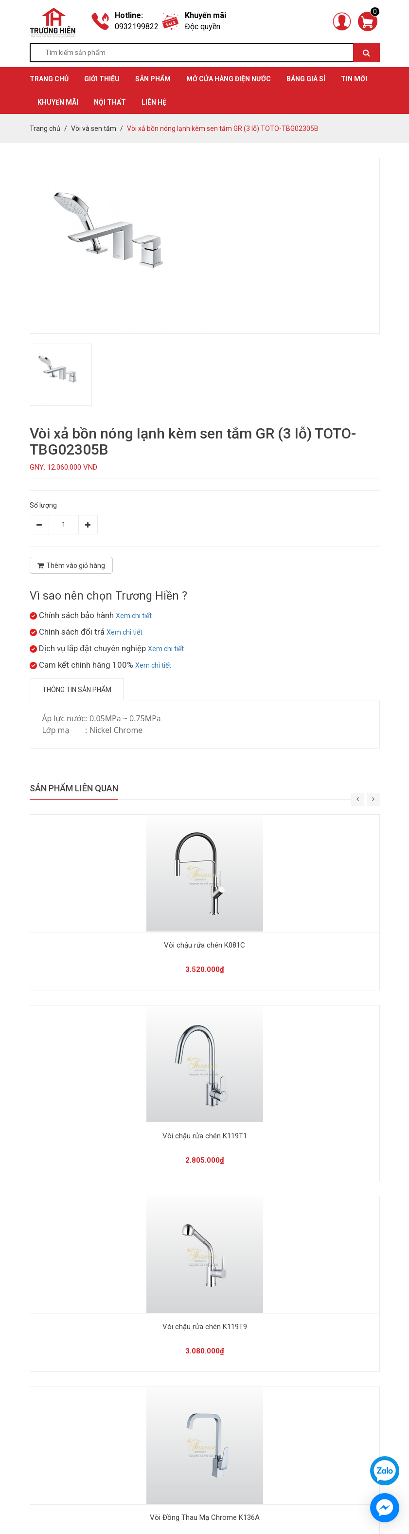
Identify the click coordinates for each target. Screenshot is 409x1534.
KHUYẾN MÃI (57, 102)
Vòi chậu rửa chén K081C (204, 945)
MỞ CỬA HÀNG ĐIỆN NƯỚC (228, 79)
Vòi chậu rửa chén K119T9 (204, 1326)
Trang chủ (45, 128)
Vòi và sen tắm (93, 128)
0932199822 (137, 26)
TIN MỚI (354, 79)
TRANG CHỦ (49, 79)
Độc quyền (202, 26)
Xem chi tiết (134, 616)
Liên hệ (154, 102)
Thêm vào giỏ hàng (71, 565)
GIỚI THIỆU (102, 79)
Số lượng (43, 505)
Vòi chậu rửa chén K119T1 (204, 1136)
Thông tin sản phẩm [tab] (76, 690)
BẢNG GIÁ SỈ (305, 79)
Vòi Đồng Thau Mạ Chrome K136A (205, 1517)
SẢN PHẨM (153, 79)
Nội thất (110, 102)
